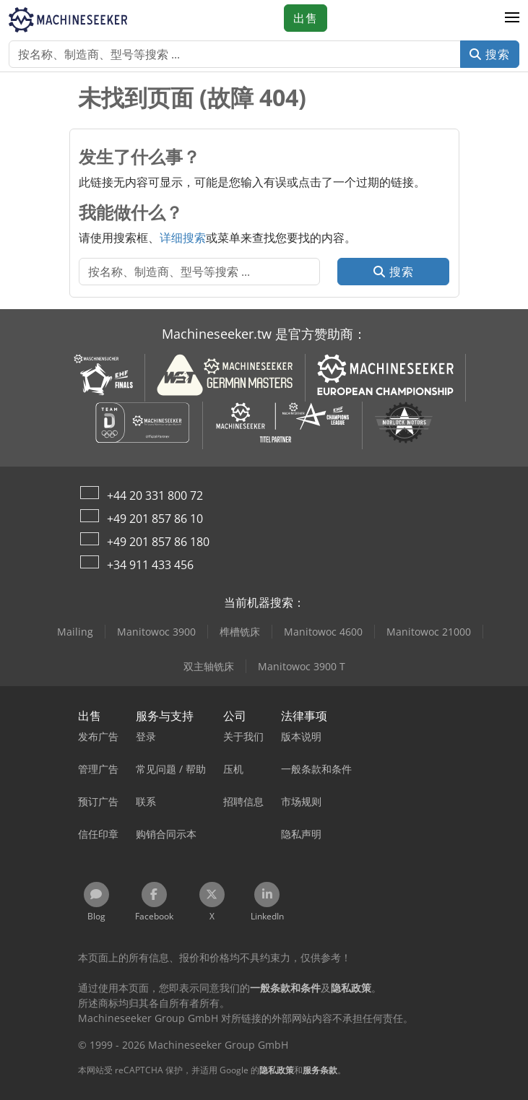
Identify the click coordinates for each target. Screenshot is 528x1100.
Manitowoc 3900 (156, 631)
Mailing (75, 631)
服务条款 (320, 1070)
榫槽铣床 (240, 631)
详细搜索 (183, 238)
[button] (512, 18)
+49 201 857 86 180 (158, 542)
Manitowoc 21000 (428, 631)
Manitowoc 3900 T (301, 666)
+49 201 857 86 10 (155, 519)
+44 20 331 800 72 (155, 495)
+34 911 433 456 (150, 565)
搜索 (489, 54)
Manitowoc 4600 (323, 631)
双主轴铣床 (208, 666)
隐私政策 (276, 1070)
